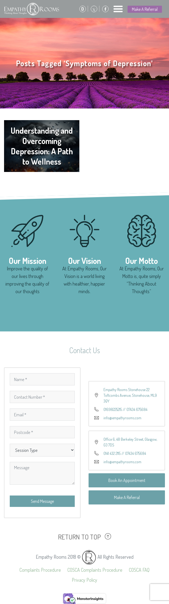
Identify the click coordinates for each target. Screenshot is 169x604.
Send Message (42, 501)
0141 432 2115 (112, 453)
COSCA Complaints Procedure (94, 570)
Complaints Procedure (40, 570)
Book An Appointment (126, 480)
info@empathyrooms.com (122, 418)
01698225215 (112, 409)
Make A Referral (145, 9)
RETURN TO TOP (79, 536)
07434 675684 (136, 409)
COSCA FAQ (139, 570)
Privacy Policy (84, 580)
